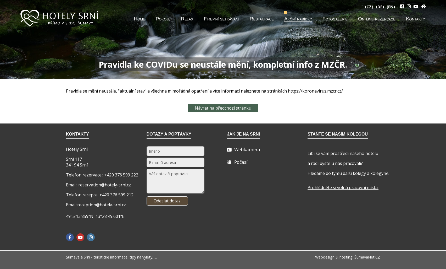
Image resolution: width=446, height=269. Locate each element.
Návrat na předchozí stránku (223, 108)
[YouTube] (416, 6)
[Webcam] (243, 149)
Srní (87, 257)
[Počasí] (237, 162)
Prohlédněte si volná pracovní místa (343, 187)
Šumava (73, 257)
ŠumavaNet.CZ (367, 257)
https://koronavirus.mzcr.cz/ (315, 91)
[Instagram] (408, 6)
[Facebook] (70, 237)
